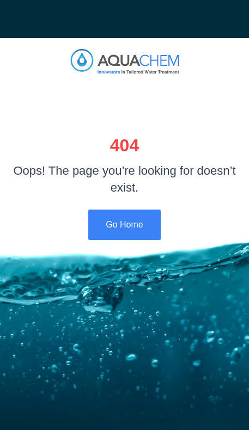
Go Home (124, 224)
